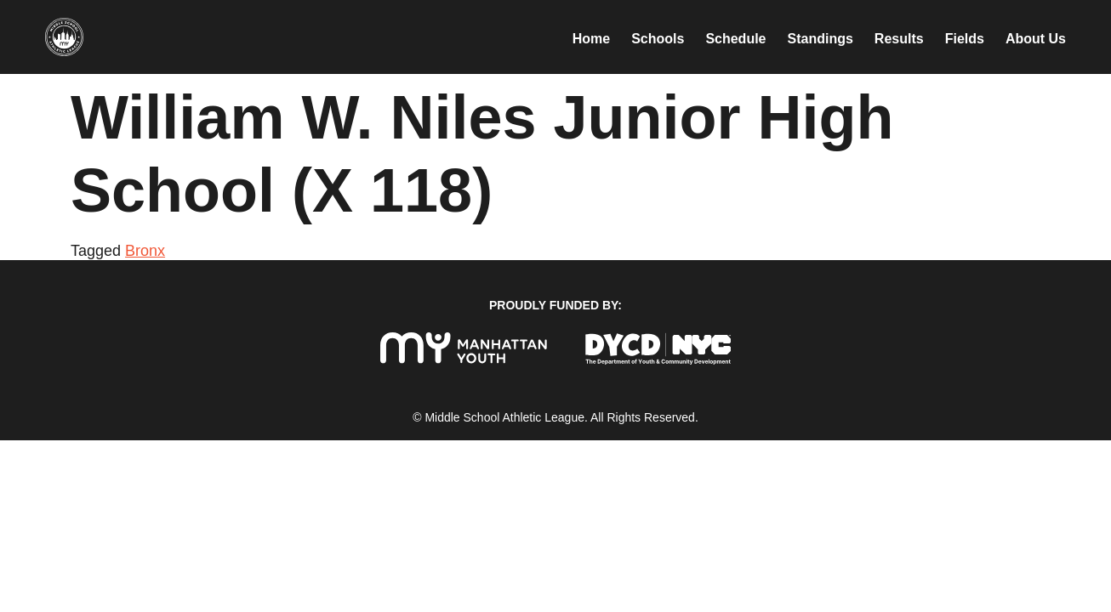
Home (591, 38)
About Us (1036, 38)
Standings (820, 38)
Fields (964, 38)
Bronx (145, 250)
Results (899, 38)
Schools (657, 38)
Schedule (735, 38)
